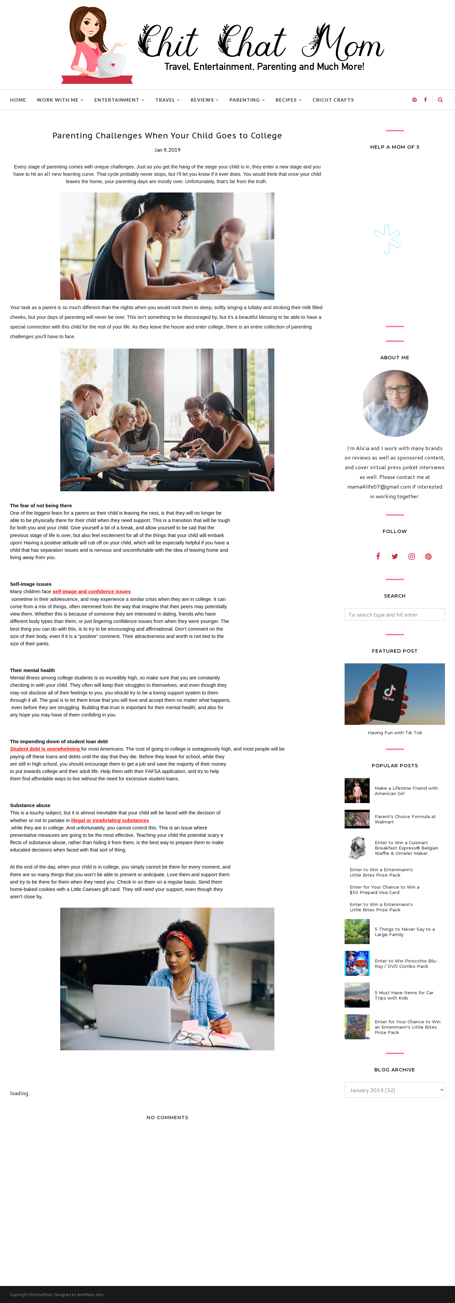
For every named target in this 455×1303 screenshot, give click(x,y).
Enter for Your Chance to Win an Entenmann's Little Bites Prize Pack (408, 1027)
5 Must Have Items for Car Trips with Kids (404, 995)
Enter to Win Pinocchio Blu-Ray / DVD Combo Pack (406, 963)
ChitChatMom (40, 1294)
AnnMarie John (90, 1294)
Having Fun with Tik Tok (395, 732)
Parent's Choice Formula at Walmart (405, 819)
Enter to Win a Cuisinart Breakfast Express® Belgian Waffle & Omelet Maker (406, 848)
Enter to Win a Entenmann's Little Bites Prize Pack (381, 872)
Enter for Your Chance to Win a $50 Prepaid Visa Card (385, 889)
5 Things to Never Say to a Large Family (405, 931)
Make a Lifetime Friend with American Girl (406, 790)
